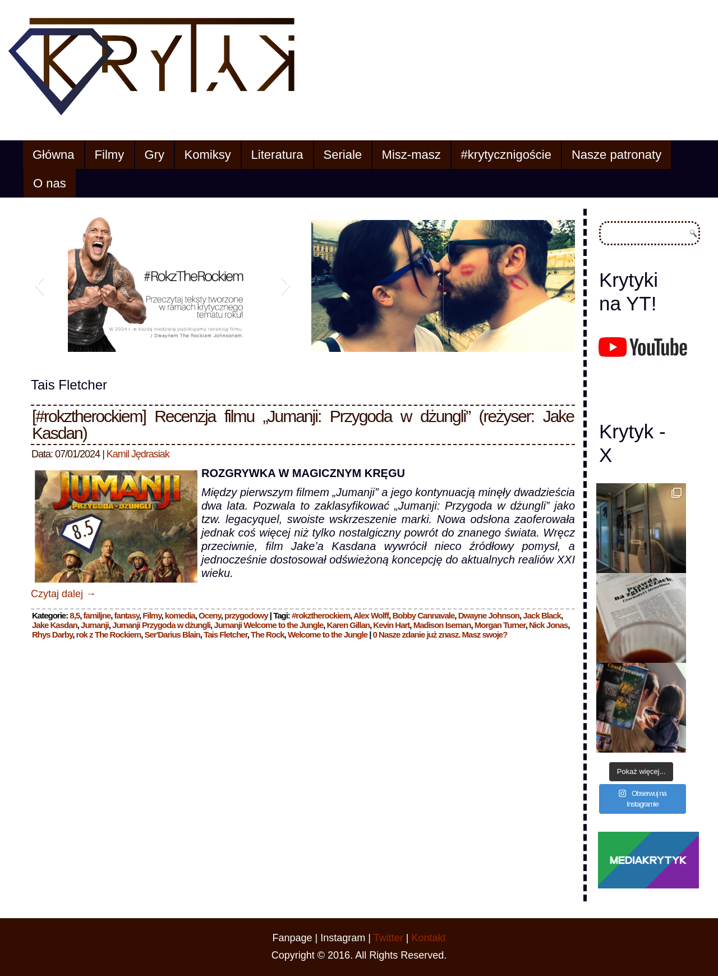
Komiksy (208, 155)
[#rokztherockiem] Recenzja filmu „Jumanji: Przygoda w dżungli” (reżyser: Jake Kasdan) (303, 424)
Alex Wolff (371, 615)
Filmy (110, 155)
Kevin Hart (391, 625)
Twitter (388, 937)
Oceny (210, 615)
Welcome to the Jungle (327, 634)
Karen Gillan (348, 625)
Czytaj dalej (63, 593)
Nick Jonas (548, 625)
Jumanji (95, 625)
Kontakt (428, 937)
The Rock (267, 634)
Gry (154, 155)
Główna (54, 155)
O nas (49, 183)
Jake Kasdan (54, 625)
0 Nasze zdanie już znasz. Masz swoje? (440, 634)
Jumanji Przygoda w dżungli (161, 625)
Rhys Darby (52, 634)
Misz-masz (411, 155)
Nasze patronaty (616, 155)
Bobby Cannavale (423, 615)
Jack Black (542, 615)
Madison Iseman (442, 625)
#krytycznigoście (506, 155)
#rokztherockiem (321, 615)
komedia (180, 615)
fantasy (126, 615)
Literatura (277, 155)
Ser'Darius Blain (172, 634)
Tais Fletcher (225, 634)
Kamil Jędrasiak (138, 454)
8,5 (75, 615)
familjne (97, 615)
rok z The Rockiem (108, 634)
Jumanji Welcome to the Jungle (268, 625)
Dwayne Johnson (488, 615)
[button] (39, 284)
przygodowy (246, 615)
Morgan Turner (500, 625)
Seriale (343, 155)
